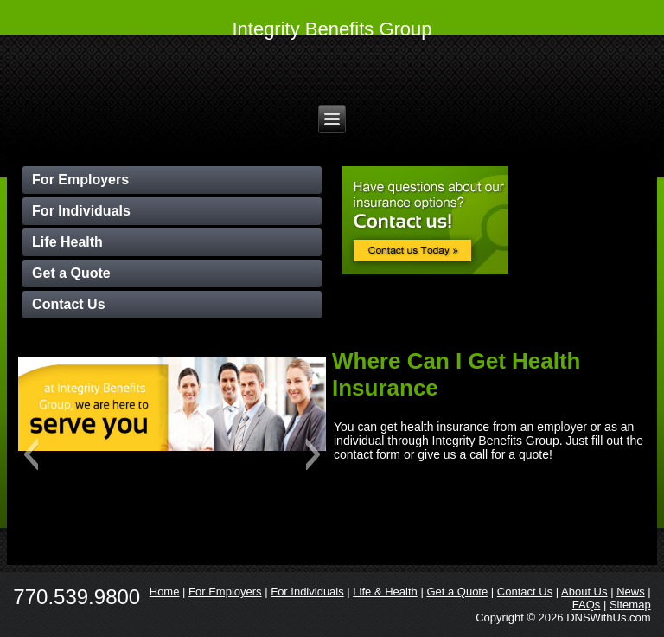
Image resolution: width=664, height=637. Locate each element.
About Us (584, 591)
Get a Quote (71, 273)
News (630, 591)
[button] (30, 454)
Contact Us (68, 304)
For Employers (80, 179)
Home (165, 591)
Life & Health (385, 591)
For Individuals (81, 210)
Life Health (67, 242)
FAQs (586, 604)
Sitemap (630, 604)
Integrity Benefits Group (331, 29)
